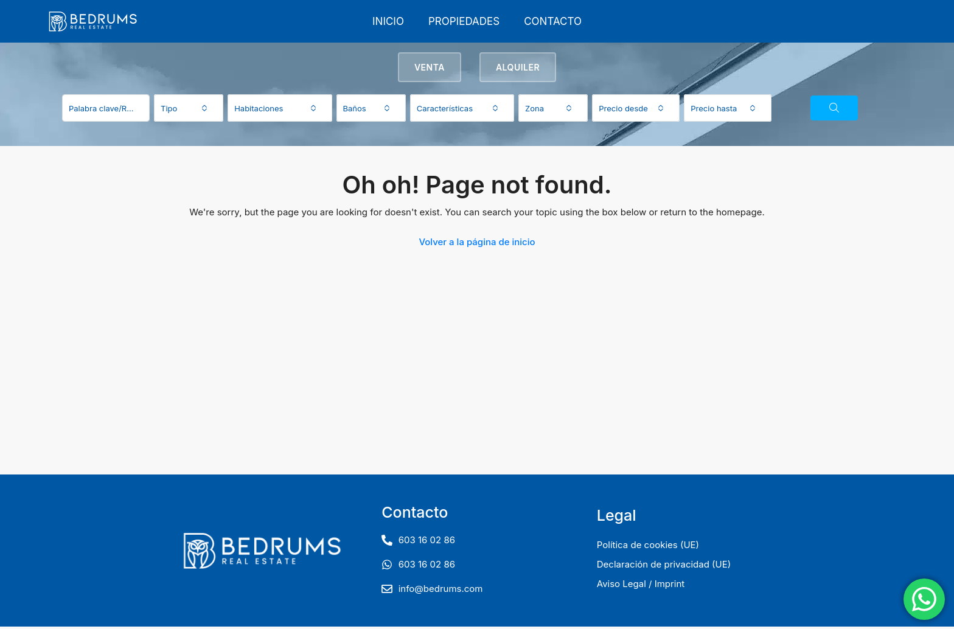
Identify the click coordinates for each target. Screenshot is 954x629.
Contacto (553, 21)
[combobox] (188, 110)
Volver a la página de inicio (477, 244)
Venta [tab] (429, 69)
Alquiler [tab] (518, 69)
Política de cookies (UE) (648, 547)
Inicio (388, 21)
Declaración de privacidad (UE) (664, 566)
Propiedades (464, 21)
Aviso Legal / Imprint (640, 586)
